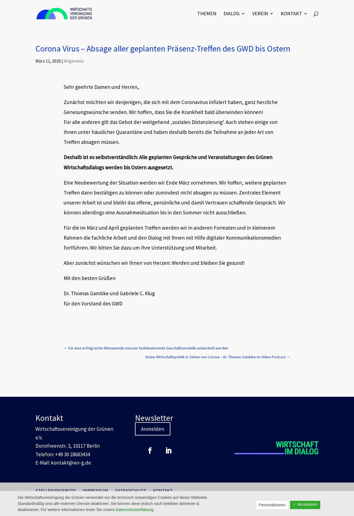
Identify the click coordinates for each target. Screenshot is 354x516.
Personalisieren (272, 505)
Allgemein (74, 61)
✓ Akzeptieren (305, 504)
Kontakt (291, 14)
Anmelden (152, 429)
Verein (260, 14)
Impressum (95, 491)
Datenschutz (130, 491)
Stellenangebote (55, 491)
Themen (206, 14)
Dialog (231, 14)
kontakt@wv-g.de (71, 462)
